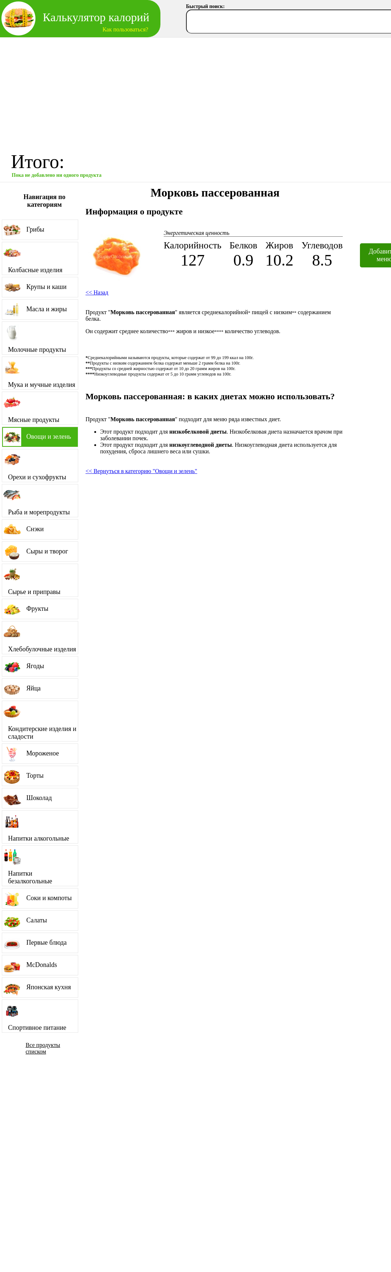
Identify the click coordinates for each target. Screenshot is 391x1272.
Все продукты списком (43, 1048)
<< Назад (97, 292)
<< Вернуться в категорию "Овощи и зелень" (141, 471)
